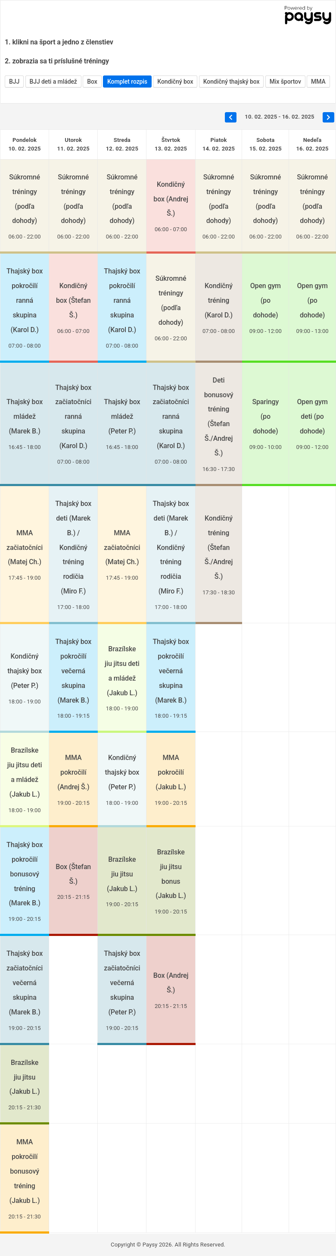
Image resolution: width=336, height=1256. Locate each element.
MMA (318, 81)
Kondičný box (175, 81)
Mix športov (285, 81)
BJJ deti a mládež (53, 81)
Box (92, 81)
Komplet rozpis (127, 81)
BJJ (14, 81)
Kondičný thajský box (231, 81)
